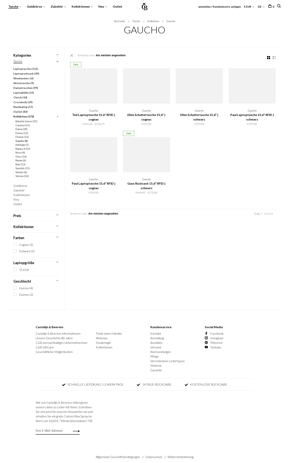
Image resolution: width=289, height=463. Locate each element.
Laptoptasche (25, 68)
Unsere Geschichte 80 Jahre (54, 338)
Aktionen (102, 338)
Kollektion (153, 21)
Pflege (154, 356)
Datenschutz (154, 457)
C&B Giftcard (44, 347)
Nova (20, 152)
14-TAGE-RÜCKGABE (154, 384)
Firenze (22, 136)
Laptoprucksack (26, 73)
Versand (155, 347)
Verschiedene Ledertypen (167, 361)
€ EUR (248, 6)
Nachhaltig (23, 107)
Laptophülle (23, 92)
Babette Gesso (26, 121)
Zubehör (57, 6)
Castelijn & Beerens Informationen (58, 333)
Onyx (21, 156)
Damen (26, 294)
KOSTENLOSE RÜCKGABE (206, 384)
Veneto (21, 172)
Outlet (117, 6)
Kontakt (155, 333)
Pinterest (214, 342)
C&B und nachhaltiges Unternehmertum (61, 342)
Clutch (20, 97)
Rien (20, 164)
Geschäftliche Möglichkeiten (54, 352)
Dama (21, 129)
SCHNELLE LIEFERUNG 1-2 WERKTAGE (92, 384)
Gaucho (170, 21)
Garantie (156, 370)
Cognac (26, 244)
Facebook (214, 333)
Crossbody (23, 102)
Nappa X (22, 148)
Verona (22, 176)
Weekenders (23, 78)
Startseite (119, 21)
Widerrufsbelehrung (180, 457)
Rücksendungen (160, 352)
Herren (26, 288)
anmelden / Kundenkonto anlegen (219, 6)
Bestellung (157, 338)
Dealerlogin (103, 342)
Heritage (22, 144)
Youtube (213, 347)
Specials (22, 168)
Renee (20, 160)
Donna (21, 133)
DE (259, 6)
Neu (101, 6)
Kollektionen (81, 6)
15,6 (24, 269)
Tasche (14, 6)
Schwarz (26, 251)
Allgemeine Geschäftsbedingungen (118, 457)
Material (155, 365)
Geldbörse (34, 6)
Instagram (214, 338)
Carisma (22, 125)
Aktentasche (23, 83)
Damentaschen (25, 87)
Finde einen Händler (109, 333)
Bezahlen (156, 342)
